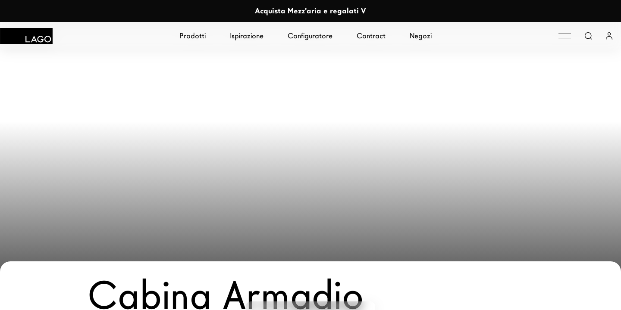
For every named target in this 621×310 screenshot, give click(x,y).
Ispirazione (246, 36)
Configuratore (310, 36)
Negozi (421, 36)
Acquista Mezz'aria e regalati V (310, 11)
